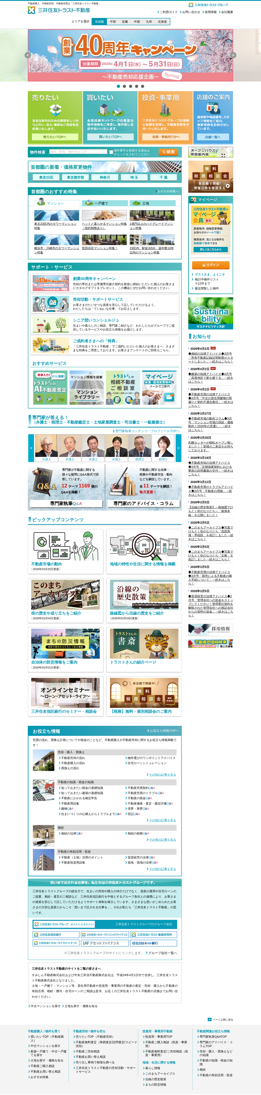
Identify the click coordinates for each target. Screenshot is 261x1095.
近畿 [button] (125, 21)
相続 (203, 1069)
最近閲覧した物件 (207, 288)
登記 (134, 814)
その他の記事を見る (162, 774)
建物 (67, 808)
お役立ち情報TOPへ (164, 730)
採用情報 (211, 12)
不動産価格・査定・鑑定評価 (150, 803)
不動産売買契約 (141, 788)
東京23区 (46, 177)
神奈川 (105, 177)
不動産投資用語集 (73, 862)
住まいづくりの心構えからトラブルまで (91, 814)
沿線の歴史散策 (155, 1079)
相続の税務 (138, 833)
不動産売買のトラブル (146, 793)
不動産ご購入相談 (43, 1066)
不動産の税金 (140, 798)
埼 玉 (134, 177)
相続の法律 (72, 833)
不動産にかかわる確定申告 (79, 798)
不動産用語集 (70, 803)
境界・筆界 (138, 808)
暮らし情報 (152, 1068)
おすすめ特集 (40, 1077)
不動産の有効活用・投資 (216, 1075)
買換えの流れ (70, 768)
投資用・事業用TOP (158, 1036)
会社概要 (227, 12)
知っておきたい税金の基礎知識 (82, 788)
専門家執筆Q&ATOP (213, 1036)
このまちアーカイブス (160, 1073)
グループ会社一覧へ (162, 953)
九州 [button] (149, 21)
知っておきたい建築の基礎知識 (82, 793)
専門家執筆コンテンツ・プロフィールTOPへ (147, 431)
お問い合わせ (191, 12)
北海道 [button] (162, 21)
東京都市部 (75, 177)
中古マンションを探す (46, 1006)
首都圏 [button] (99, 21)
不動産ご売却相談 (88, 1051)
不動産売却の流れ (73, 758)
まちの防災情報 (155, 1084)
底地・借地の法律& (143, 862)
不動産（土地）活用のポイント (82, 857)
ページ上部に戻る (220, 1019)
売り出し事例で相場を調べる (95, 1062)
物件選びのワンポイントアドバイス (152, 758)
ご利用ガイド (169, 12)
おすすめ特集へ (168, 191)
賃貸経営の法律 (141, 857)
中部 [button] (113, 21)
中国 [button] (137, 21)
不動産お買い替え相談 (46, 1071)
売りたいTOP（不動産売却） (95, 1036)
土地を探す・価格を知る (81, 1006)
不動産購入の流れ (73, 763)
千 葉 (163, 177)
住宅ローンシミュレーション (147, 763)
